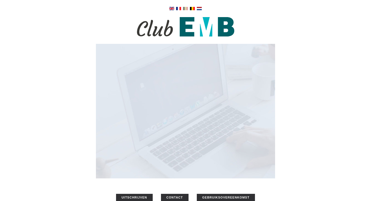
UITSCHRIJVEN (134, 197)
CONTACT (174, 197)
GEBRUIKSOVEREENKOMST (226, 197)
